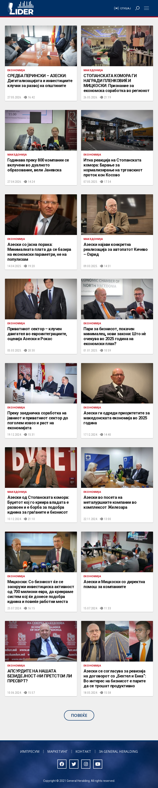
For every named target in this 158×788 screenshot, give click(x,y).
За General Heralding (118, 751)
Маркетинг (57, 751)
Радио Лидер (20, 8)
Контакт (83, 751)
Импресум (30, 751)
